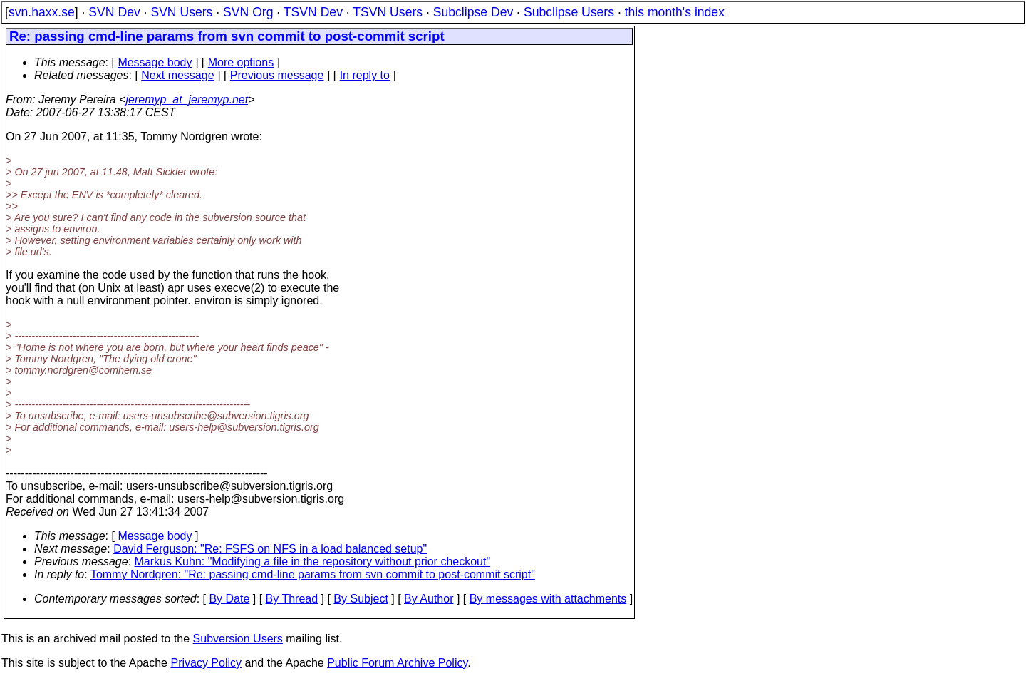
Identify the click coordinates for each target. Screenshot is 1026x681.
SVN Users (181, 12)
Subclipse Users (569, 12)
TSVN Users (388, 12)
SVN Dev (114, 12)
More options (241, 62)
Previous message (277, 75)
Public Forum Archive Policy (397, 663)
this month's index (675, 12)
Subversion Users (238, 639)
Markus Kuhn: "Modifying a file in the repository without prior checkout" (313, 561)
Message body (155, 62)
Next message (177, 75)
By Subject (360, 599)
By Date (229, 599)
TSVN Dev (313, 12)
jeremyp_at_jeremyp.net (186, 99)
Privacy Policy (206, 663)
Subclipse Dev (473, 12)
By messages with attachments (548, 599)
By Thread (292, 599)
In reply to (365, 75)
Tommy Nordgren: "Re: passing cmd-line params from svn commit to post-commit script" (312, 574)
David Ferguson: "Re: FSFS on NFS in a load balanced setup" (270, 549)
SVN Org (248, 12)
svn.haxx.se (42, 12)
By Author (428, 599)
